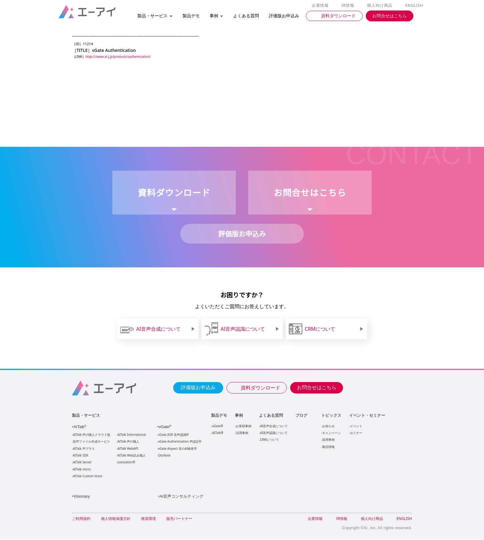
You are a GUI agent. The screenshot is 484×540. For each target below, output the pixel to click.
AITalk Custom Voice (87, 476)
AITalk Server (82, 462)
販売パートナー (179, 519)
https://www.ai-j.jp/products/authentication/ (120, 56)
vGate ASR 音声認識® (172, 435)
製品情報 (328, 446)
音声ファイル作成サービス (91, 442)
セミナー (356, 433)
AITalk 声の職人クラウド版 (91, 435)
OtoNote (164, 455)
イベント (356, 426)
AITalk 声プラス (84, 449)
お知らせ (328, 426)
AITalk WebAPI (128, 449)
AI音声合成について (273, 426)
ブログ (301, 415)
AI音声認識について (273, 433)
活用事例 (242, 433)
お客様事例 (243, 426)
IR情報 (349, 5)
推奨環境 (148, 519)
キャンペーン (331, 433)
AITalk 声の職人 (129, 442)
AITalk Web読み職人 (132, 455)
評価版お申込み (198, 387)
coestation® (126, 462)
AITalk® (217, 433)
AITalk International (132, 435)
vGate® (217, 426)
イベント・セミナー (367, 415)
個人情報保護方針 (116, 519)
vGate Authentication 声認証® (179, 442)
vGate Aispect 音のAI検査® (176, 449)
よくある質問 (271, 415)
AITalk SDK (80, 455)
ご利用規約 (81, 519)
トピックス (331, 415)
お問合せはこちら (316, 387)
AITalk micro (81, 469)
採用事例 (328, 439)
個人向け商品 (380, 5)
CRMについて (269, 439)
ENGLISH (414, 5)
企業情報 (321, 5)
